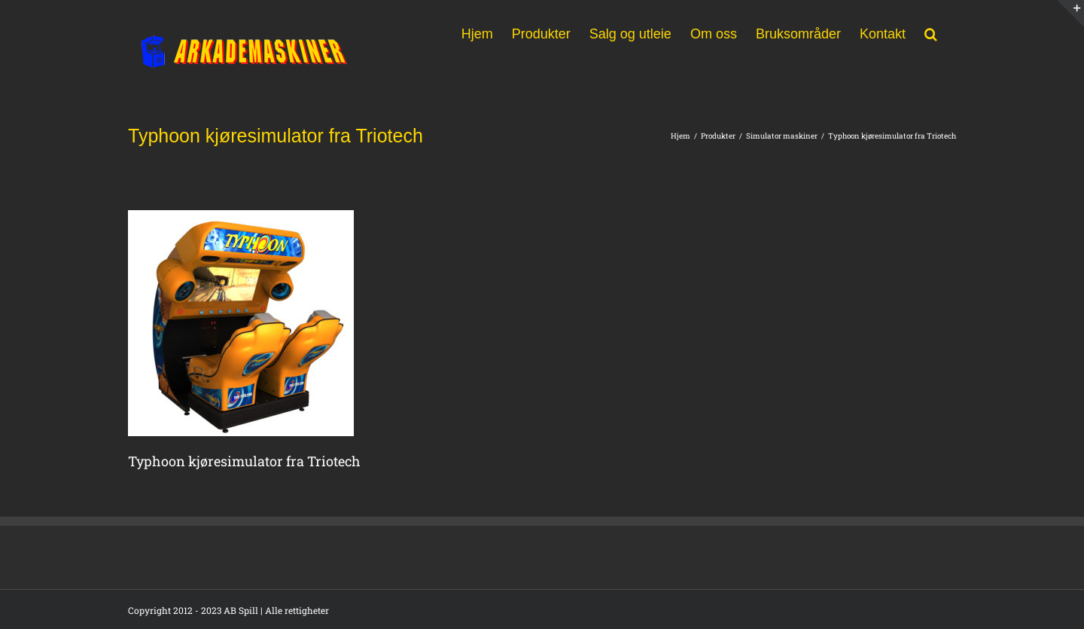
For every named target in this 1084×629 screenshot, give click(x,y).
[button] (930, 32)
